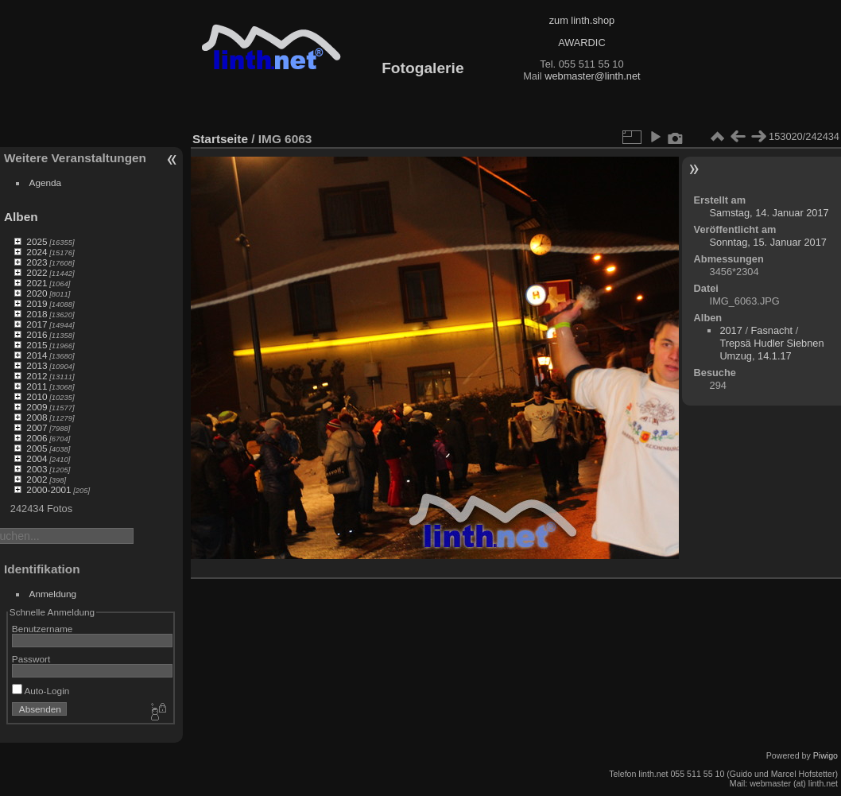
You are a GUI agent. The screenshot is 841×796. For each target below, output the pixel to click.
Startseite (220, 139)
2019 (36, 303)
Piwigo (825, 755)
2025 (36, 241)
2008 (36, 417)
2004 (36, 458)
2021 (36, 283)
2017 (36, 324)
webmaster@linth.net (592, 76)
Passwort (31, 659)
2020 (36, 293)
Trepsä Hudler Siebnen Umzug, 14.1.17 (771, 349)
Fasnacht (772, 330)
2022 (36, 272)
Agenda (45, 182)
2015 (36, 345)
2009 (36, 407)
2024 (36, 252)
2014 (36, 355)
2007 (36, 427)
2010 (36, 396)
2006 (36, 438)
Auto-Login (41, 690)
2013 (36, 365)
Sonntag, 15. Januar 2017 (768, 242)
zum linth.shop (582, 20)
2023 (36, 262)
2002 (36, 479)
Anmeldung (53, 593)
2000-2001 (48, 489)
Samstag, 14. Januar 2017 (769, 213)
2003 (36, 469)
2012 (36, 376)
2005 (36, 448)
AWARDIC (581, 43)
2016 (36, 334)
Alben (21, 216)
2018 (36, 314)
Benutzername (42, 628)
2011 (36, 386)
